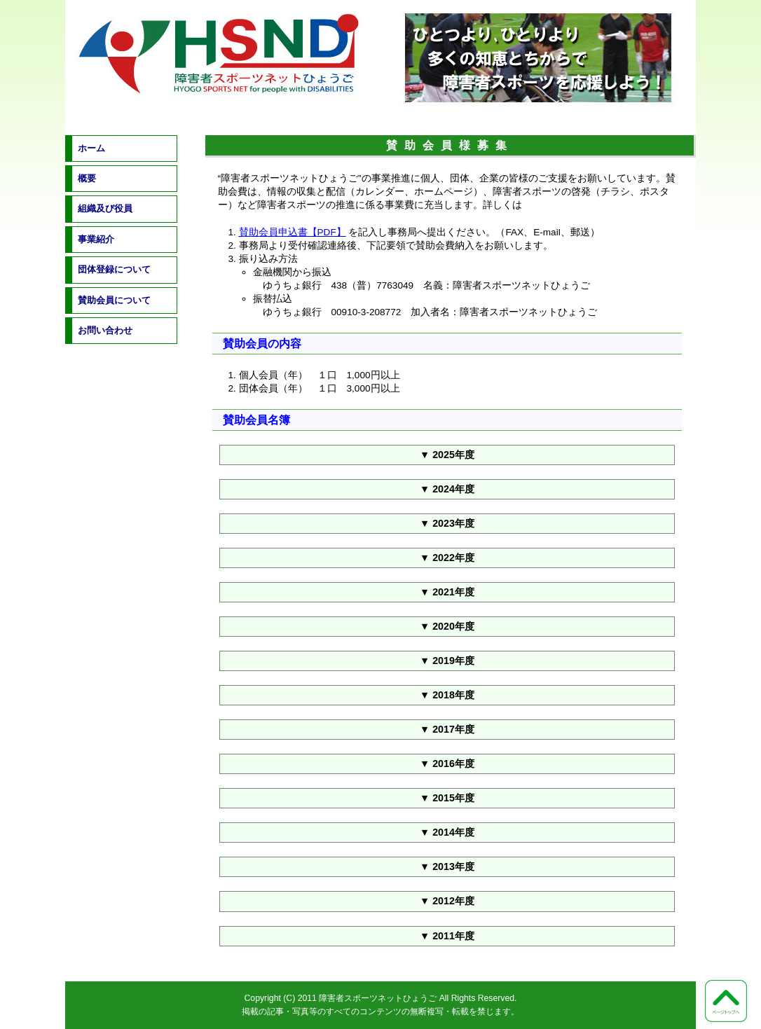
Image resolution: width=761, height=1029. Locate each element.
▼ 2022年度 (447, 557)
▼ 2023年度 (447, 523)
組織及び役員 (105, 208)
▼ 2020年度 (447, 626)
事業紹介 (96, 239)
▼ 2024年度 (447, 489)
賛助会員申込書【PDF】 (292, 232)
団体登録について (114, 269)
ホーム (91, 148)
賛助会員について (114, 300)
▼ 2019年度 (447, 660)
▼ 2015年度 (447, 797)
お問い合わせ (105, 330)
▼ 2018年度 (447, 694)
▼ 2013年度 (447, 866)
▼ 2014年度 (447, 832)
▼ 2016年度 (447, 763)
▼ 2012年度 (447, 900)
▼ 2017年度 (447, 729)
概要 (87, 178)
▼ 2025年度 (447, 454)
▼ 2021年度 (447, 592)
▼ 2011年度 (447, 935)
